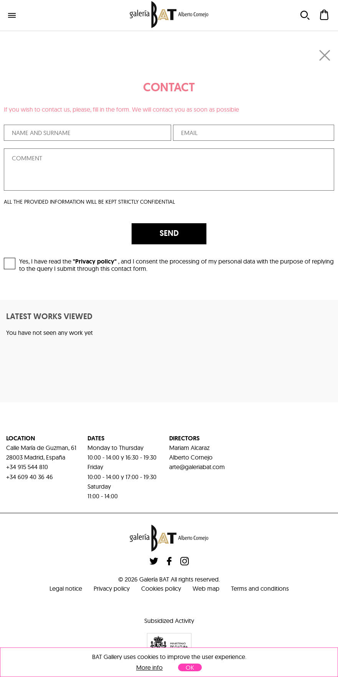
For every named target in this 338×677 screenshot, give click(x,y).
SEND (169, 233)
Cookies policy (161, 588)
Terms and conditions (260, 588)
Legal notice (65, 588)
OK (190, 667)
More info (149, 667)
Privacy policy (112, 588)
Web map (206, 588)
